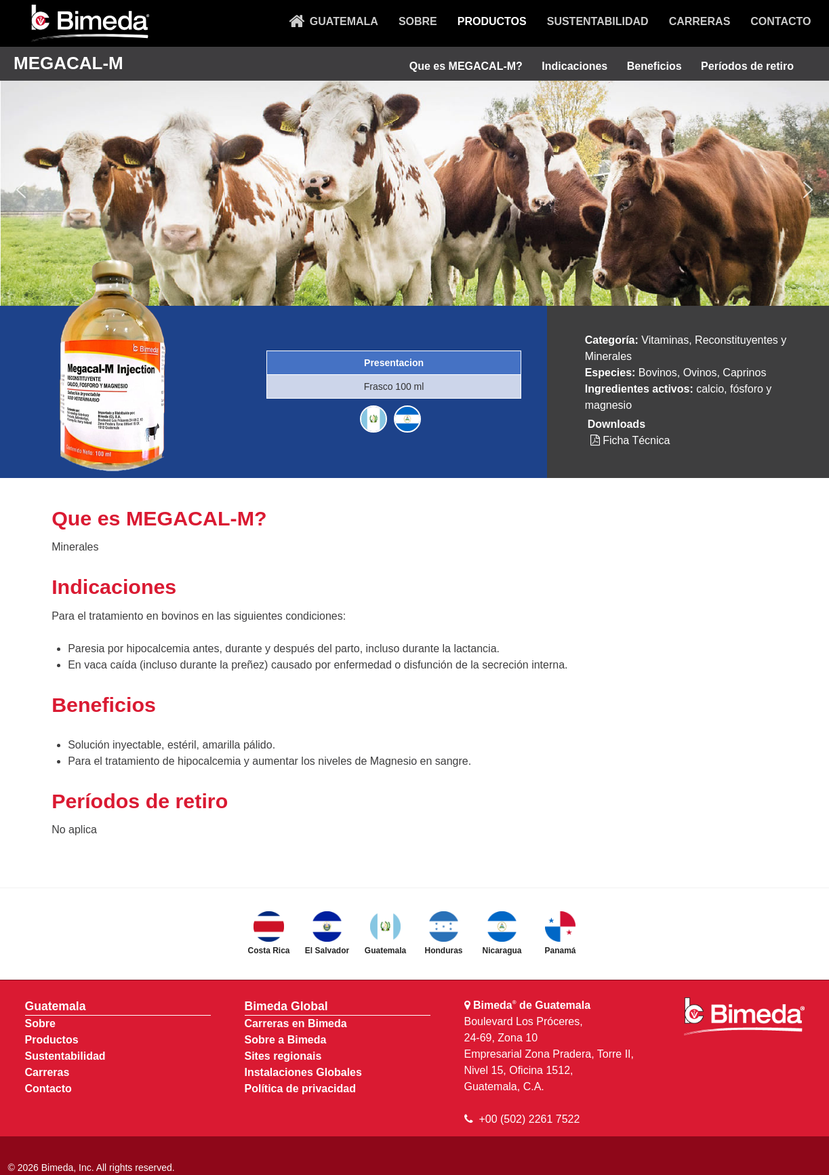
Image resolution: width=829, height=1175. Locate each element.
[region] (414, 190)
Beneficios (654, 66)
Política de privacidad (301, 1088)
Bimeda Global (286, 1006)
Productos (52, 1039)
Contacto (48, 1088)
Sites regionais (283, 1056)
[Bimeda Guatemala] (89, 23)
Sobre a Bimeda (286, 1039)
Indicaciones (574, 66)
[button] (21, 190)
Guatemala (55, 1006)
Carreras (47, 1072)
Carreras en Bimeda (296, 1023)
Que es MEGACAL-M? (466, 66)
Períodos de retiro (747, 66)
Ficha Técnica (630, 440)
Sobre (40, 1023)
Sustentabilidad (65, 1056)
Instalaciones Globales (303, 1072)
